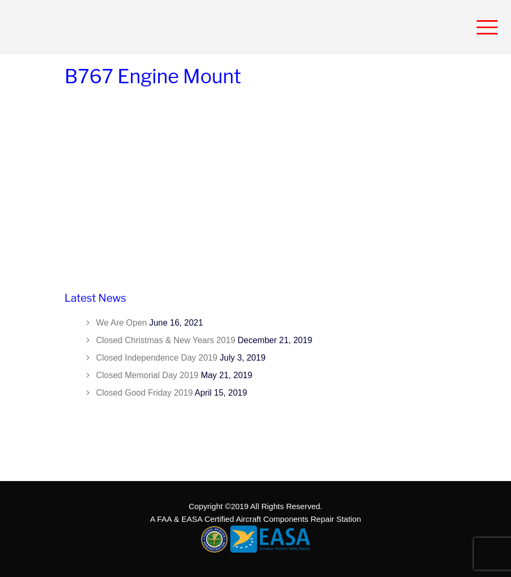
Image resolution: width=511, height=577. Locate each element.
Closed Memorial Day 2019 (147, 375)
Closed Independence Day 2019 (157, 357)
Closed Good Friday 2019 (144, 392)
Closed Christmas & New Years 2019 (165, 340)
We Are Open (121, 322)
